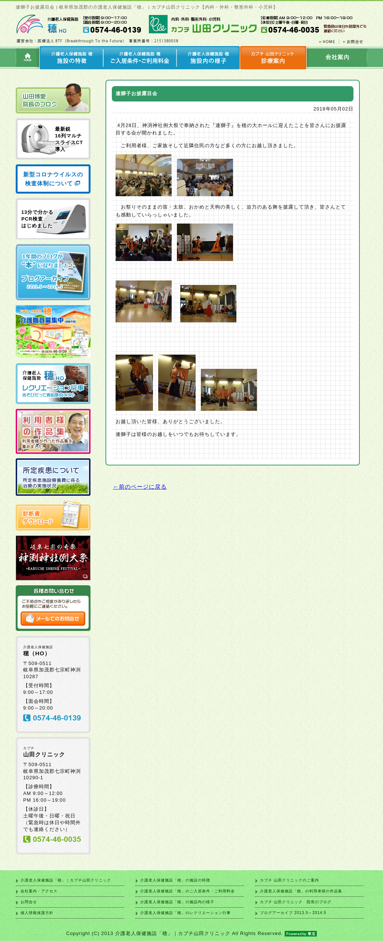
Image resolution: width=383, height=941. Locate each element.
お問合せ (29, 902)
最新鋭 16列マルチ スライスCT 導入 (69, 139)
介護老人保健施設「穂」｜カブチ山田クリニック (66, 880)
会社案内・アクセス (39, 891)
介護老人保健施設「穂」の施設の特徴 (175, 880)
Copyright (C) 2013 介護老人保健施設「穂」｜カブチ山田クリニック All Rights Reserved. (191, 933)
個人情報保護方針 (37, 913)
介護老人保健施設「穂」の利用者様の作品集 (301, 891)
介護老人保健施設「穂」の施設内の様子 (177, 902)
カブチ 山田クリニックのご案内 (289, 880)
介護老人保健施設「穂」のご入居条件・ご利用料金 (187, 891)
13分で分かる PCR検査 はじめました (37, 218)
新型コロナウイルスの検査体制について (53, 178)
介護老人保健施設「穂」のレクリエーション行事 (185, 913)
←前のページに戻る (140, 486)
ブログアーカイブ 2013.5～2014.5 (293, 913)
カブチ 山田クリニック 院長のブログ (295, 902)
